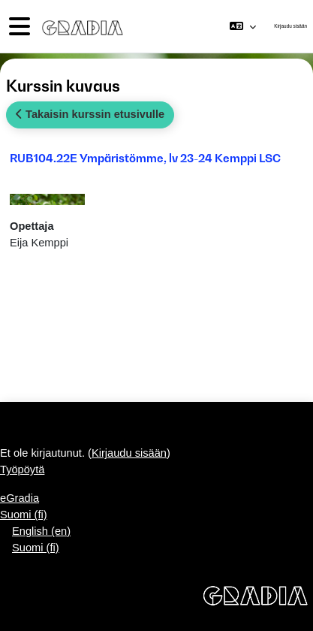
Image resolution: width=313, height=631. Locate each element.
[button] (243, 26)
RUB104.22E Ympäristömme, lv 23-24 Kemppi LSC (145, 158)
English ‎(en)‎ (41, 531)
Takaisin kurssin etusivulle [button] (90, 114)
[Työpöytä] (79, 26)
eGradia (19, 498)
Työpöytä (22, 469)
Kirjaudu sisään (290, 26)
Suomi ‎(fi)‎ (23, 515)
